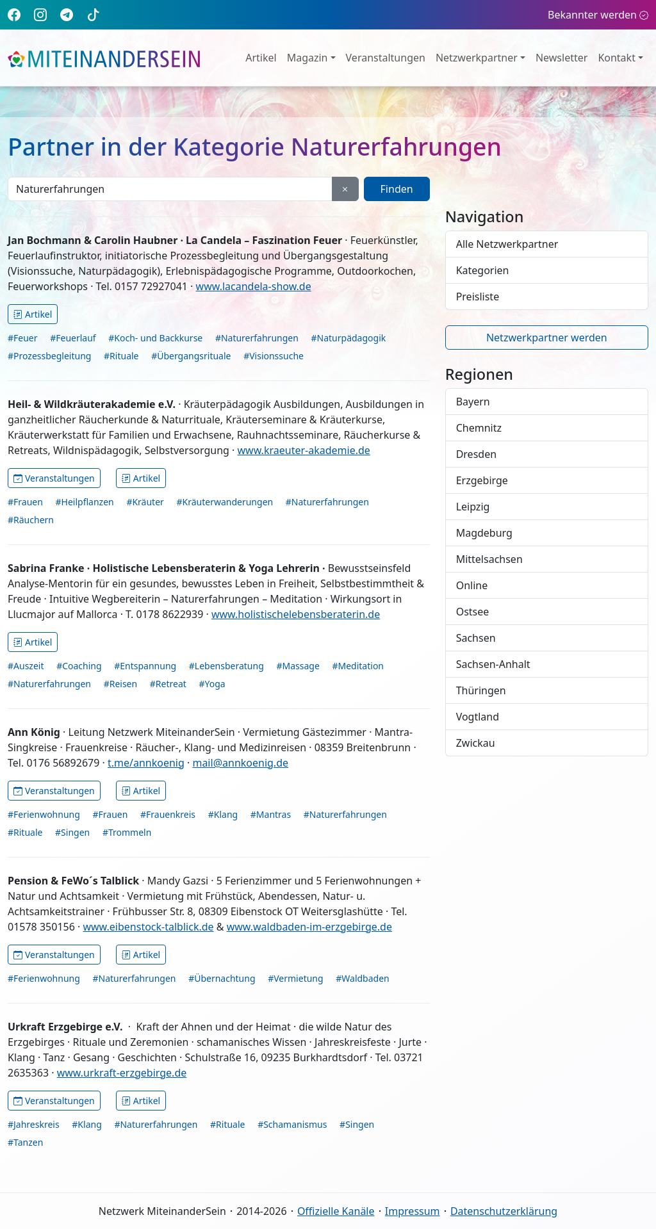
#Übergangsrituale (191, 356)
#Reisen (121, 684)
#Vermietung (295, 978)
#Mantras (270, 814)
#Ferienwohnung (44, 814)
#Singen (72, 832)
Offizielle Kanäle (336, 1211)
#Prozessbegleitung (49, 356)
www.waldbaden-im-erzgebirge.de (309, 927)
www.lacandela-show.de (253, 286)
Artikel (260, 58)
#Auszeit (26, 666)
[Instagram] (40, 14)
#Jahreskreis (34, 1124)
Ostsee (472, 612)
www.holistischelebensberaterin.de (295, 614)
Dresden (476, 454)
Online (472, 585)
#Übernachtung (221, 978)
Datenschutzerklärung (503, 1211)
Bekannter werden (598, 15)
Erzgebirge (482, 480)
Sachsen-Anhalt (493, 664)
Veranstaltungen (385, 58)
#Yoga (212, 684)
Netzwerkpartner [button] (477, 58)
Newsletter (561, 58)
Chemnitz (479, 428)
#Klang (223, 814)
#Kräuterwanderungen (224, 502)
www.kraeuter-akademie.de (304, 450)
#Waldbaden (362, 978)
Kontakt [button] (617, 58)
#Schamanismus (292, 1124)
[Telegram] (66, 14)
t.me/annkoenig (146, 763)
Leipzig (473, 507)
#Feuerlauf (72, 338)
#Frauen (25, 502)
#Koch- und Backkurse (155, 338)
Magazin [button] (307, 58)
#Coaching (78, 666)
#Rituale (121, 356)
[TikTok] (93, 14)
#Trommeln (126, 832)
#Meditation (358, 666)
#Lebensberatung (226, 666)
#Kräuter (144, 502)
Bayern (473, 402)
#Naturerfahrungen (257, 338)
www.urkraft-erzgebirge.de (122, 1073)
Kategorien (482, 270)
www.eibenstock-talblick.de (148, 927)
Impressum (412, 1211)
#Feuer (23, 338)
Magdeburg (484, 533)
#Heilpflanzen (85, 502)
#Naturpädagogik (348, 338)
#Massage (297, 666)
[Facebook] (14, 14)
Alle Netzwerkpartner (507, 244)
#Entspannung (145, 666)
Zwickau (475, 743)
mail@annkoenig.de (240, 763)
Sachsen (476, 638)
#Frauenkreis (167, 814)
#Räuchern (31, 520)
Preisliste (478, 296)
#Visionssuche (273, 356)
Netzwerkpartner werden (546, 337)
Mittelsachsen (489, 559)
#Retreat (168, 684)
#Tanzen (25, 1142)
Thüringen (481, 690)
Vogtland (477, 717)
